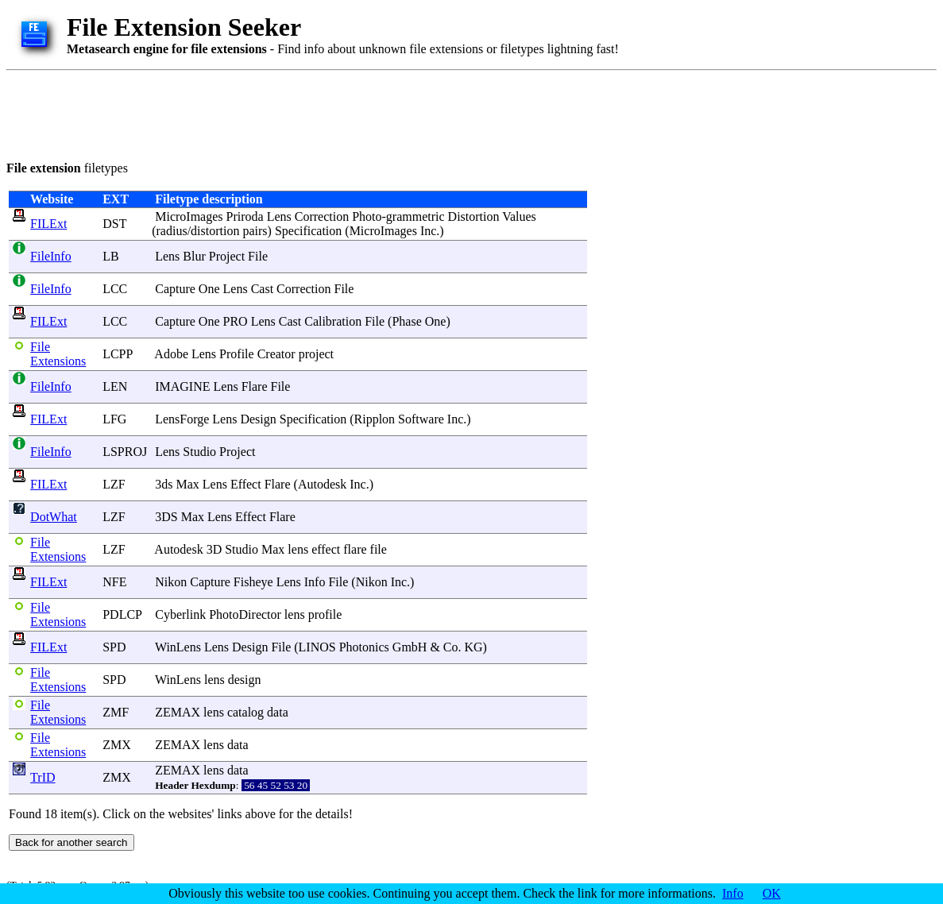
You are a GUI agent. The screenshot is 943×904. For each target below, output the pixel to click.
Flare (255, 386)
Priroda (245, 216)
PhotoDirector (245, 614)
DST (114, 223)
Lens (279, 216)
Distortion (474, 216)
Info (315, 582)
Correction (322, 216)
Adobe (171, 354)
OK (772, 893)
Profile (236, 354)
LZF (113, 484)
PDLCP (121, 614)
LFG (114, 419)
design (244, 679)
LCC (114, 289)
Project (227, 256)
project (316, 354)
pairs (254, 231)
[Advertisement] (295, 113)
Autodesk (322, 484)
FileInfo (50, 256)
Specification (308, 231)
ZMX (116, 744)
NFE (114, 582)
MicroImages (188, 216)
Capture (175, 289)
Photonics (364, 647)
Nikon (171, 582)
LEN (114, 386)
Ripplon (375, 419)
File (258, 256)
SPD (114, 647)
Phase (406, 321)
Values (519, 216)
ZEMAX (177, 712)
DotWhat (53, 516)
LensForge (182, 419)
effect (325, 549)
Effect (245, 484)
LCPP (117, 354)
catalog (245, 712)
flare (354, 549)
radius (172, 231)
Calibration (332, 321)
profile (325, 614)
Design (258, 419)
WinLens (178, 647)
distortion (215, 231)
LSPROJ (124, 451)
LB (110, 256)
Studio (199, 451)
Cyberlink (180, 614)
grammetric (415, 216)
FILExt (48, 223)
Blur (194, 256)
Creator (276, 354)
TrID (42, 777)
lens (298, 549)
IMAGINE (182, 386)
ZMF (115, 712)
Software (421, 419)
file (378, 549)
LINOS (317, 647)
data (277, 712)
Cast (262, 289)
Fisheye (253, 582)
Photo (366, 216)
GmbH (409, 647)
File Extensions (58, 354)
